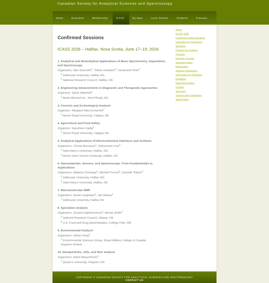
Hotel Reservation (185, 83)
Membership (100, 18)
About (179, 29)
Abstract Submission (186, 70)
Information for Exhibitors (189, 75)
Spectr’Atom (182, 99)
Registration (182, 66)
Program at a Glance (187, 50)
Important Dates (184, 62)
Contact (180, 87)
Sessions (180, 46)
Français (201, 18)
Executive (78, 18)
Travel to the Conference (189, 95)
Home (59, 18)
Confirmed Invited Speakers (190, 38)
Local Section (159, 18)
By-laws (138, 18)
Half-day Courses (185, 58)
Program (180, 54)
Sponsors (181, 91)
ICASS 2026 (182, 33)
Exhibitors (181, 79)
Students (182, 18)
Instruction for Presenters (189, 42)
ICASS (120, 18)
